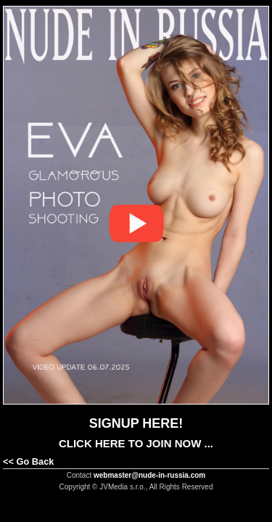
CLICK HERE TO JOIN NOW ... (136, 443)
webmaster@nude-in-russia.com (149, 475)
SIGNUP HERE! (136, 423)
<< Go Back (28, 461)
